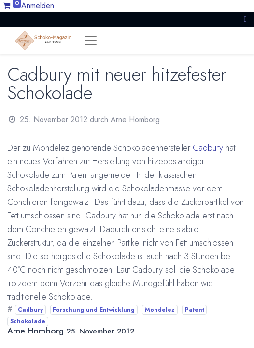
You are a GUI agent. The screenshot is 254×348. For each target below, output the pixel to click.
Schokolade (27, 321)
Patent (194, 309)
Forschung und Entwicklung (94, 309)
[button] (245, 19)
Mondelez (160, 309)
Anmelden (37, 5)
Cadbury (208, 148)
